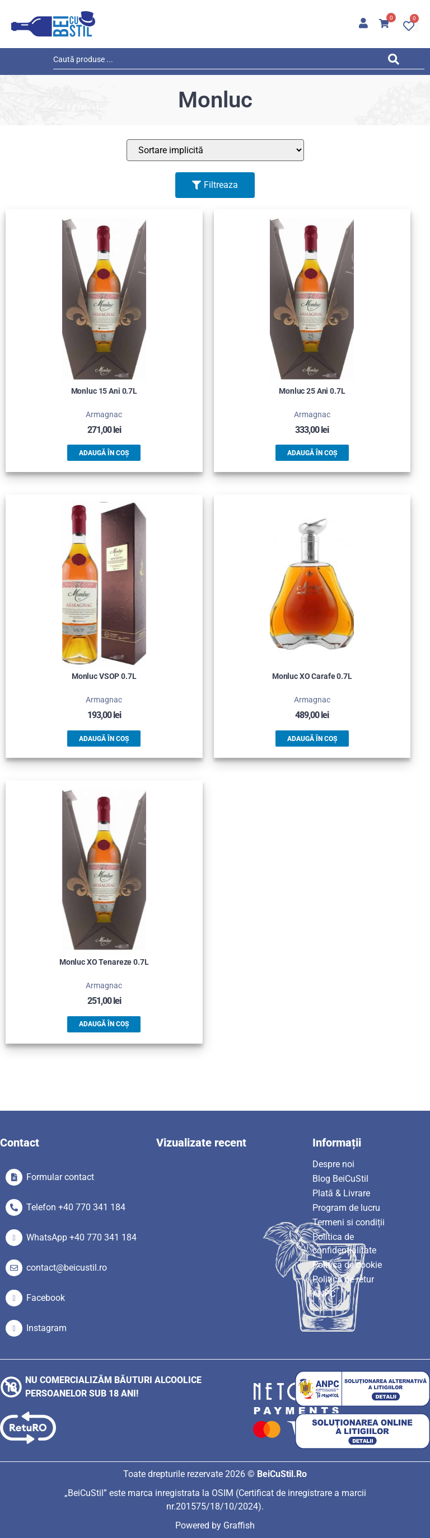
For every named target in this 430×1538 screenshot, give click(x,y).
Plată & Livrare (341, 1193)
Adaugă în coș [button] (104, 453)
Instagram (46, 1328)
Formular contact (60, 1177)
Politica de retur (343, 1279)
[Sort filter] (215, 150)
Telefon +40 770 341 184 (75, 1207)
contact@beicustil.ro (66, 1267)
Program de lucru (346, 1207)
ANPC (323, 1294)
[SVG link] (53, 24)
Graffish (239, 1525)
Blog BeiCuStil (340, 1178)
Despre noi (333, 1164)
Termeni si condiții (348, 1222)
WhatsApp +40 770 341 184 (81, 1237)
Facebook (45, 1297)
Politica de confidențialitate (344, 1244)
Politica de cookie (347, 1264)
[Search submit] (396, 61)
